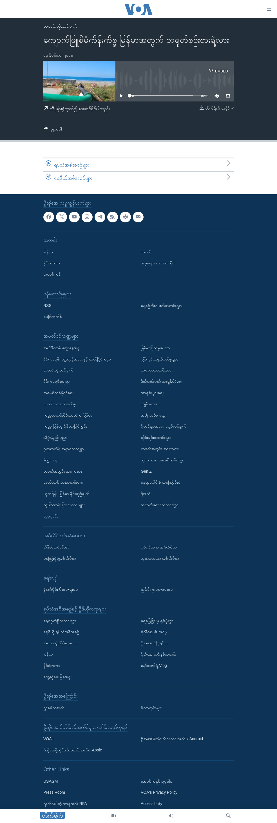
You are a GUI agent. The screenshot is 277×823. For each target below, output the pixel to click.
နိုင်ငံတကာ (51, 263)
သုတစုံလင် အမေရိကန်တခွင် (162, 460)
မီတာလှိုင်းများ (151, 707)
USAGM (50, 781)
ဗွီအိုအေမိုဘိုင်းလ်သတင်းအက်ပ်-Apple (72, 750)
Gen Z (146, 471)
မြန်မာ (48, 251)
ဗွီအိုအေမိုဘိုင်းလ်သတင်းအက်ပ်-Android (172, 738)
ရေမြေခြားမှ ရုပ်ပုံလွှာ (157, 620)
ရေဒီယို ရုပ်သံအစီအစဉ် (61, 631)
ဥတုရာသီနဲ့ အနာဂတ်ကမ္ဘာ (63, 448)
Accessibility (151, 803)
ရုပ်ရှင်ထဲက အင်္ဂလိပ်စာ (159, 547)
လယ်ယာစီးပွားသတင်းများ (63, 482)
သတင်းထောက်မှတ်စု (59, 404)
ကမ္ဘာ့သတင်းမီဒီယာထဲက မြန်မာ (67, 415)
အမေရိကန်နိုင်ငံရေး (58, 392)
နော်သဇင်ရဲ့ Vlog (154, 665)
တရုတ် (146, 251)
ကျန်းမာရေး (150, 404)
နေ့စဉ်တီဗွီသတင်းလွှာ (59, 620)
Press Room (54, 792)
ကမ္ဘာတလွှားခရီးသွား (157, 370)
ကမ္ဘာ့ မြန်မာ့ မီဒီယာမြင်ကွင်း (65, 426)
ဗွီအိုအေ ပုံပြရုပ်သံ (154, 643)
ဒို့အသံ (146, 493)
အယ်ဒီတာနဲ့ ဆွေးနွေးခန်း (62, 348)
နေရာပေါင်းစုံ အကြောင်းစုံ (160, 482)
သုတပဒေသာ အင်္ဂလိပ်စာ (160, 558)
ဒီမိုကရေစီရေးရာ (56, 381)
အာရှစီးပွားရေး (152, 392)
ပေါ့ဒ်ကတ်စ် (52, 316)
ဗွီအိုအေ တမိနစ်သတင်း (158, 654)
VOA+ (48, 738)
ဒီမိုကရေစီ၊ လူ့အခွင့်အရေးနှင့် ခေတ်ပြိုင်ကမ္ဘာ (77, 359)
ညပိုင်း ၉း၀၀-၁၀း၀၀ (157, 589)
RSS (47, 305)
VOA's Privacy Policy (159, 792)
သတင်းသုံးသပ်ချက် (60, 26)
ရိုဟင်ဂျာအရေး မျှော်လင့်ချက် (163, 426)
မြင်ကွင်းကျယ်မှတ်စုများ (159, 359)
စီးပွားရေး (50, 460)
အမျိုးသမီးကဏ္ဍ (153, 415)
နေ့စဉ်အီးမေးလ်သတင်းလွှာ (161, 305)
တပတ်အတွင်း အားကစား (62, 471)
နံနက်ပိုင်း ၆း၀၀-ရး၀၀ (60, 589)
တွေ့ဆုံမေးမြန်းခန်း (57, 676)
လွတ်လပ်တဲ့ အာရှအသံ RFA (65, 803)
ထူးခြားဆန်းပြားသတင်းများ (64, 505)
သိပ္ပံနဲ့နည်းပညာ (55, 437)
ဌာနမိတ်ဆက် (53, 707)
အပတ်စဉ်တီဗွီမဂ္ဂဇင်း (59, 643)
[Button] (53, 130)
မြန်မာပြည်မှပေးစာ (155, 348)
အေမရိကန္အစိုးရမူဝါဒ (156, 781)
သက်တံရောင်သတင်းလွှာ (159, 505)
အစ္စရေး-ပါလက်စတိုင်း (158, 263)
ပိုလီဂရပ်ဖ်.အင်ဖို (154, 631)
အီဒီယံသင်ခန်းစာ (56, 547)
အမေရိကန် (52, 274)
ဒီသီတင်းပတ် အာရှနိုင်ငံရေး (161, 381)
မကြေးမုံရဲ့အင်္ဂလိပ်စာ (59, 558)
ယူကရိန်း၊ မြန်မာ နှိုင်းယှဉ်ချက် (66, 493)
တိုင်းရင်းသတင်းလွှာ (156, 437)
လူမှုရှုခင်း (50, 516)
